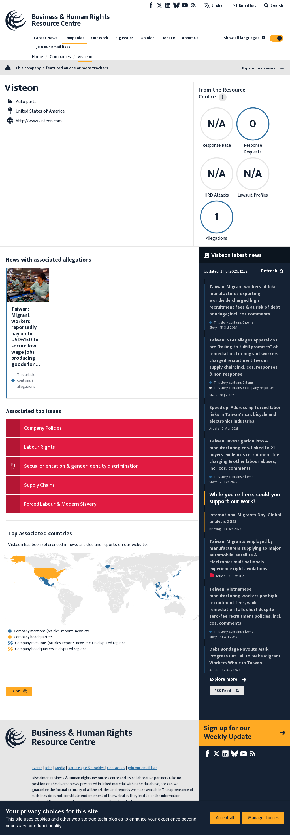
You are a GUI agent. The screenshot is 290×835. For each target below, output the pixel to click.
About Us (190, 38)
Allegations (216, 238)
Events (37, 768)
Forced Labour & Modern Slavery (60, 504)
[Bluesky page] (176, 5)
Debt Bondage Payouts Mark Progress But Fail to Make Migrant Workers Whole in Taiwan (244, 656)
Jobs (48, 768)
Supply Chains (39, 485)
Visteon (85, 57)
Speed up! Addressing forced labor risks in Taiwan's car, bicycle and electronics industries (245, 414)
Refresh (272, 271)
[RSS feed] (193, 5)
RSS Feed (227, 691)
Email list (243, 5)
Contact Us (116, 768)
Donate (168, 38)
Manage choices (263, 818)
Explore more (228, 679)
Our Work (99, 38)
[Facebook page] (151, 5)
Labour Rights (39, 447)
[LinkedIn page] (168, 5)
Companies (74, 38)
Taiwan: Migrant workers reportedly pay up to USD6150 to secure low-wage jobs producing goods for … (25, 336)
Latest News (45, 38)
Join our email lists (53, 46)
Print (18, 691)
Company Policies (43, 428)
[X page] (159, 5)
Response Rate (216, 145)
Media (60, 768)
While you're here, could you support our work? (244, 498)
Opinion (147, 38)
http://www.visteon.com (39, 121)
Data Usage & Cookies (86, 768)
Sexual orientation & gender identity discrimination (81, 466)
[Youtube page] (185, 5)
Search (273, 5)
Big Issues (124, 38)
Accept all (225, 818)
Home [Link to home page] (37, 57)
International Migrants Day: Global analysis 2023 (245, 518)
